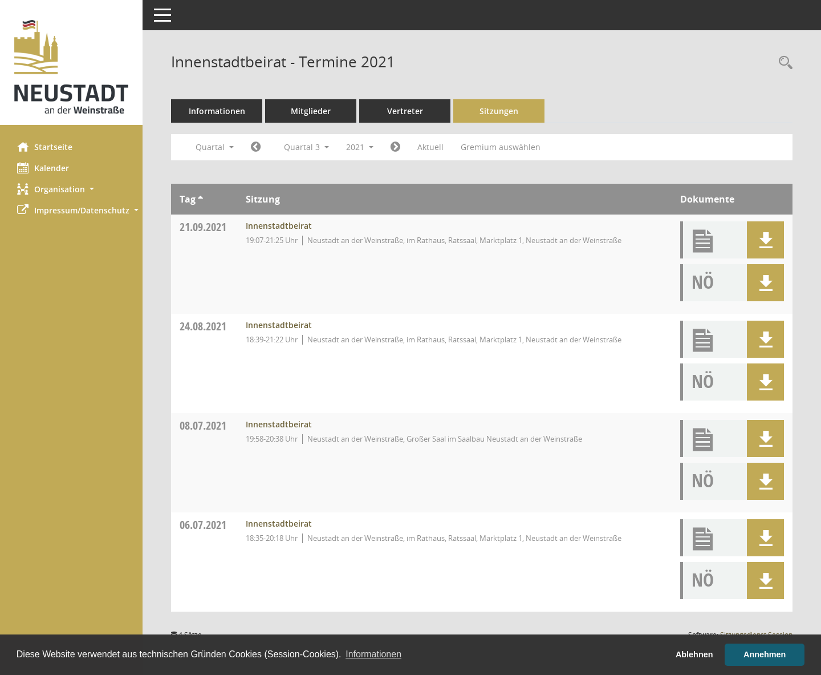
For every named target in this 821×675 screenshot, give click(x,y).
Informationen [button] (373, 654)
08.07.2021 (203, 425)
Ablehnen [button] (694, 654)
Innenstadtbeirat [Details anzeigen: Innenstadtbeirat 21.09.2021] (279, 225)
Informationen (217, 111)
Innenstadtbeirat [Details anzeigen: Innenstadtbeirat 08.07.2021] (279, 424)
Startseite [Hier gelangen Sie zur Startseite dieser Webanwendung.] (44, 146)
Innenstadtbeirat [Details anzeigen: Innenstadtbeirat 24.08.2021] (279, 325)
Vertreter (405, 111)
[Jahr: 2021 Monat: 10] (395, 147)
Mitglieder (311, 111)
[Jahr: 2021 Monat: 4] (255, 147)
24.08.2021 (203, 326)
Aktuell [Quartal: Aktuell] (430, 147)
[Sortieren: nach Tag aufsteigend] (200, 199)
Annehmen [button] (764, 654)
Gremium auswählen (500, 147)
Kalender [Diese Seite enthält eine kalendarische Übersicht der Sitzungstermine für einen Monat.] (43, 167)
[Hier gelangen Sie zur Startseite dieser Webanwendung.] (71, 67)
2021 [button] (359, 147)
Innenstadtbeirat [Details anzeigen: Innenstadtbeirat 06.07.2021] (279, 523)
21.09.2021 (203, 227)
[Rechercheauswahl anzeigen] (782, 63)
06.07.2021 (203, 524)
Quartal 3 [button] (306, 147)
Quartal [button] (215, 147)
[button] (71, 189)
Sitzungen (498, 111)
